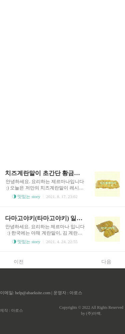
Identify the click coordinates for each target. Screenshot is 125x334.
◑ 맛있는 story (26, 196)
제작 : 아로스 (11, 310)
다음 (109, 261)
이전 (15, 261)
